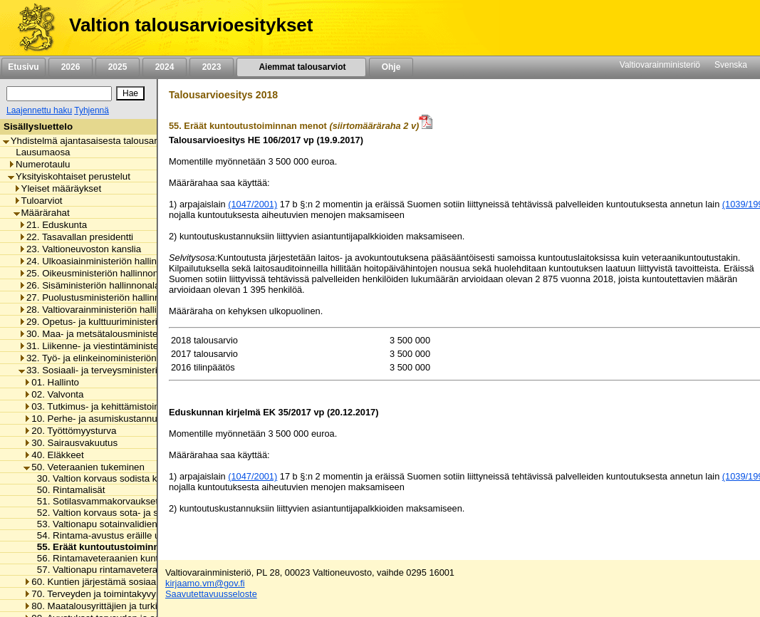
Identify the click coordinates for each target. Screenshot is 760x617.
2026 (70, 67)
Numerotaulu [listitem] (39, 164)
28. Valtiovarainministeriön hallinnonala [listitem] (104, 309)
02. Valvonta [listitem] (53, 394)
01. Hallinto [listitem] (51, 382)
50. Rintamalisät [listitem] (67, 489)
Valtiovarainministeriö (660, 65)
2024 (164, 67)
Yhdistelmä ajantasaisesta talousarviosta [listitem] (92, 140)
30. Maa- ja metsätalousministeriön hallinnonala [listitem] (123, 333)
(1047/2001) (252, 204)
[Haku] (59, 93)
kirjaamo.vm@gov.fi (205, 583)
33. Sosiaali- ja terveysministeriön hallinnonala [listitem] (120, 370)
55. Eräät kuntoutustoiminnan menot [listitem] (115, 546)
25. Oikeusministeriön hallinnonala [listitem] (95, 273)
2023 (211, 67)
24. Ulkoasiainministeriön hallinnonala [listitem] (102, 261)
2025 (117, 67)
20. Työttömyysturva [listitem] (70, 430)
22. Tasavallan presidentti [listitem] (76, 237)
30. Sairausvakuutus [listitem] (71, 442)
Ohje (391, 67)
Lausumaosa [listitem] (39, 152)
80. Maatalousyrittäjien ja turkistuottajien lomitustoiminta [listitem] (145, 606)
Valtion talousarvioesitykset (191, 25)
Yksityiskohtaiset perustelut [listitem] (69, 176)
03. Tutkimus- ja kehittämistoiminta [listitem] (100, 406)
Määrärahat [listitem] (42, 212)
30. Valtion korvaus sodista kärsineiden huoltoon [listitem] (134, 478)
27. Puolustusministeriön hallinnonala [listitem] (101, 297)
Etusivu (23, 67)
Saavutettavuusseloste (211, 594)
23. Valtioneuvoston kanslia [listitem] (80, 249)
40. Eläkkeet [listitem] (53, 455)
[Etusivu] (31, 28)
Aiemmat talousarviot (301, 67)
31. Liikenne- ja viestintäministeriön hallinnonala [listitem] (123, 346)
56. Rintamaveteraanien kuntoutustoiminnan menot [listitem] (140, 558)
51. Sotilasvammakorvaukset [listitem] (94, 501)
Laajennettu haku (39, 110)
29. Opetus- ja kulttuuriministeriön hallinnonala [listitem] (120, 321)
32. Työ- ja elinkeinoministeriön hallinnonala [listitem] (114, 358)
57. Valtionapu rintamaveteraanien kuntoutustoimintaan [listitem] (149, 569)
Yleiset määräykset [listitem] (58, 188)
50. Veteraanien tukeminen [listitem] (84, 467)
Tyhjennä (91, 110)
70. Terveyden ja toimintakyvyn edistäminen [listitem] (119, 594)
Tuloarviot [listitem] (38, 200)
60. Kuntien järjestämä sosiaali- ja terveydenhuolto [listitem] (134, 581)
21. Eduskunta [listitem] (53, 224)
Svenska (730, 65)
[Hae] (130, 93)
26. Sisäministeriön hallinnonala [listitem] (89, 285)
